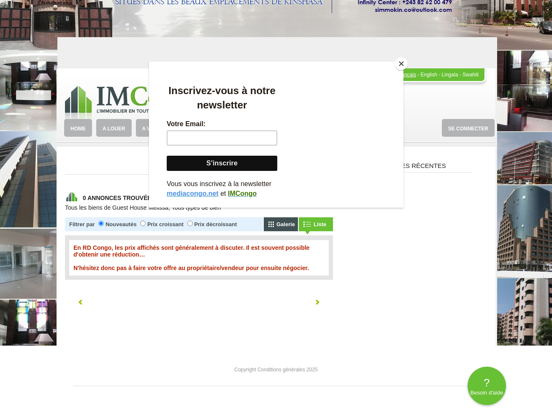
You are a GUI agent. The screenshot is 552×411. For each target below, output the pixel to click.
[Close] (401, 63)
